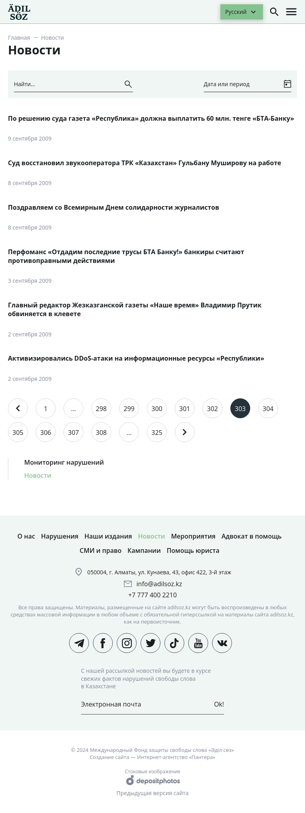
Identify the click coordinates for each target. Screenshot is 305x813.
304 (268, 408)
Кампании (144, 550)
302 (212, 408)
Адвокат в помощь (252, 536)
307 (73, 432)
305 (17, 432)
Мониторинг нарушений (64, 462)
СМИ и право (101, 550)
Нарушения (59, 536)
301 (184, 408)
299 (129, 408)
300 (156, 408)
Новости (37, 475)
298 (101, 408)
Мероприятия (193, 536)
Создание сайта (109, 757)
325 (156, 432)
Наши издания (108, 536)
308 (101, 432)
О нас (26, 536)
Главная (19, 37)
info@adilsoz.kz (159, 583)
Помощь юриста (193, 550)
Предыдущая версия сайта (152, 793)
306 (45, 432)
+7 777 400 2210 (152, 595)
